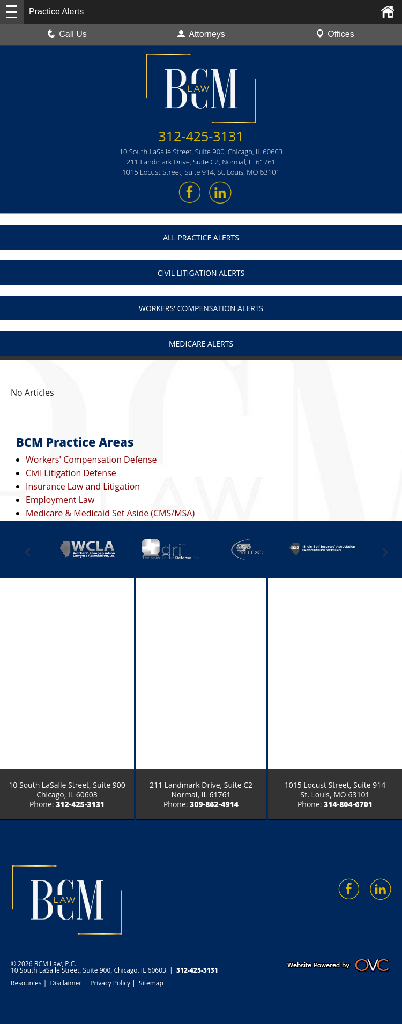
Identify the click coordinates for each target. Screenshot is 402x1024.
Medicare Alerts (201, 343)
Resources (26, 983)
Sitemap (151, 983)
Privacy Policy (110, 983)
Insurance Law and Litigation (83, 486)
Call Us (67, 34)
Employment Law (60, 500)
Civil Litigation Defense (71, 473)
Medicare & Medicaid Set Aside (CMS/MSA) (110, 513)
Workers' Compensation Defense (91, 459)
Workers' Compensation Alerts (201, 308)
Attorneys (201, 34)
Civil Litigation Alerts (201, 273)
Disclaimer (66, 983)
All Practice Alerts (201, 237)
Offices (335, 34)
